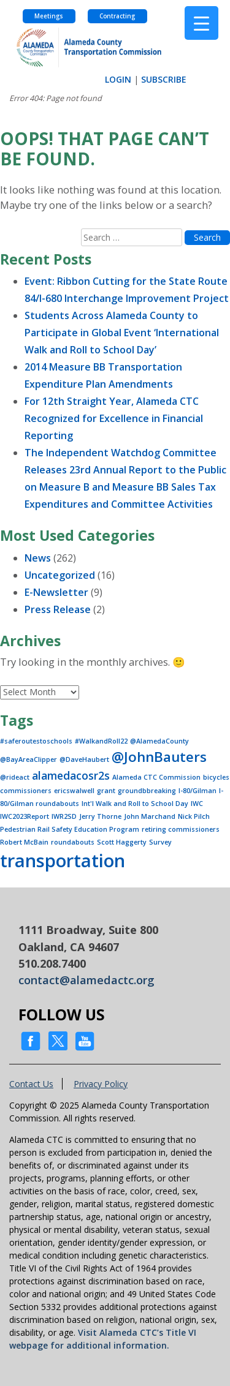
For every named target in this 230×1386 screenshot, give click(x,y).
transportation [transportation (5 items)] (62, 860)
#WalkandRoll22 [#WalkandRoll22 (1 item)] (101, 741)
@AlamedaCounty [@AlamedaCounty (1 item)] (159, 741)
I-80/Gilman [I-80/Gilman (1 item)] (197, 790)
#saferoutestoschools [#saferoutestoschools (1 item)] (36, 741)
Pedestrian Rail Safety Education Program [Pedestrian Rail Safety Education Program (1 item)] (69, 829)
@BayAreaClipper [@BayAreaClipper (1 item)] (28, 759)
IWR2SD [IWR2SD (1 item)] (64, 816)
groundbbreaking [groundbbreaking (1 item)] (147, 790)
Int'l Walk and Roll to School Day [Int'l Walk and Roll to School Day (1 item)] (135, 803)
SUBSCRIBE (163, 79)
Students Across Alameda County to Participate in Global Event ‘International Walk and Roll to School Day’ (122, 332)
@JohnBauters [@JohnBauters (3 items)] (159, 756)
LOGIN (118, 79)
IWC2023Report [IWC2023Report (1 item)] (24, 816)
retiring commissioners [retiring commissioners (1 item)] (181, 829)
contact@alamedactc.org (86, 980)
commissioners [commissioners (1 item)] (26, 790)
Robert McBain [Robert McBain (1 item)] (24, 842)
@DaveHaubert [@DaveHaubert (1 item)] (84, 759)
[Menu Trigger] (201, 23)
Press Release (58, 609)
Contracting (117, 16)
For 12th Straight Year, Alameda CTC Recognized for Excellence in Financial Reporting (114, 418)
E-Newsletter (56, 592)
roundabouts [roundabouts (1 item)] (72, 842)
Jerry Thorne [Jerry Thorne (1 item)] (100, 816)
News (38, 558)
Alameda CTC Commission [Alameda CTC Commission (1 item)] (156, 777)
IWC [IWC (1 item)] (197, 803)
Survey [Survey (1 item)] (160, 842)
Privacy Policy (101, 1084)
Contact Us (31, 1084)
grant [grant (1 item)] (106, 790)
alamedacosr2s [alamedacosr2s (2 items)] (71, 775)
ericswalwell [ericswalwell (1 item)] (74, 790)
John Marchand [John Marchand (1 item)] (149, 816)
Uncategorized (60, 575)
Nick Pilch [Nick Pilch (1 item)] (194, 816)
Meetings (48, 16)
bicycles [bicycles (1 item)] (216, 777)
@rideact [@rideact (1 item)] (14, 777)
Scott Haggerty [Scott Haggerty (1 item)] (122, 842)
